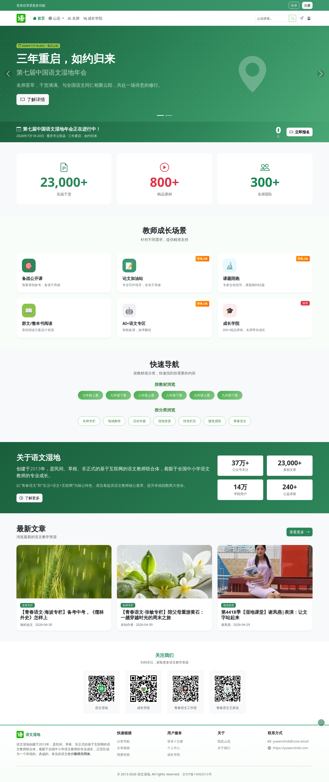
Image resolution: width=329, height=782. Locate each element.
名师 (74, 18)
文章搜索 (123, 748)
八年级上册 (146, 395)
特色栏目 (189, 421)
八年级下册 (174, 395)
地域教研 (114, 421)
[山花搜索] (272, 18)
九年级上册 (202, 395)
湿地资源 (164, 421)
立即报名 (299, 131)
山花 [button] (54, 18)
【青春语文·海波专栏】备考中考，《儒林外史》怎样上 (62, 615)
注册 (307, 5)
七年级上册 (90, 395)
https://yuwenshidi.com (290, 748)
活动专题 (139, 421)
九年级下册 (230, 395)
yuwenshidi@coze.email (290, 741)
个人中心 (173, 748)
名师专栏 (89, 421)
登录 (294, 5)
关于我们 (224, 748)
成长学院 (92, 18)
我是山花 (224, 741)
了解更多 (29, 497)
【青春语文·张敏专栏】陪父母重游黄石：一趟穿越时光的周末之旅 (162, 615)
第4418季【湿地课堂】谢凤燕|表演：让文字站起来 (264, 615)
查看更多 (299, 531)
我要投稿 (123, 754)
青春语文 (239, 421)
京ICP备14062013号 (197, 774)
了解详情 (32, 99)
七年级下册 (118, 395)
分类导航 (123, 741)
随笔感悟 (214, 421)
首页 (39, 18)
